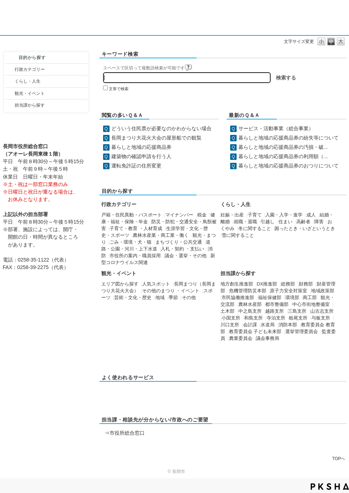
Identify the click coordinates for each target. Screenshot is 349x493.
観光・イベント (30, 93)
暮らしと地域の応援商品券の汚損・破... (283, 147)
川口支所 (229, 324)
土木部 (227, 311)
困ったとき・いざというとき (305, 228)
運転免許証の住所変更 (136, 166)
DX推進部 (267, 284)
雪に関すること (238, 235)
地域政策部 (322, 290)
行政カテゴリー (30, 69)
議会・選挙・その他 (186, 255)
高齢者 (303, 221)
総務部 (288, 284)
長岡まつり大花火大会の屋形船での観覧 (156, 138)
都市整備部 (277, 304)
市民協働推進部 (238, 297)
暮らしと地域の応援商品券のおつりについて (288, 166)
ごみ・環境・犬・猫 (130, 242)
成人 (311, 215)
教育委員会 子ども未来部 (255, 331)
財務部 (306, 284)
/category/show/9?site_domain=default (10, 105)
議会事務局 (267, 338)
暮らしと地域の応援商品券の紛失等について (288, 138)
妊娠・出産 (232, 215)
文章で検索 (119, 89)
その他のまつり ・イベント (170, 290)
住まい (285, 221)
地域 (160, 297)
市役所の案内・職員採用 (135, 255)
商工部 (310, 297)
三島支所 (297, 311)
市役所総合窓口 (127, 433)
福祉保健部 (269, 297)
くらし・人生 (27, 81)
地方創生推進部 (236, 284)
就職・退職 (245, 221)
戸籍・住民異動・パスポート (131, 215)
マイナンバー (179, 215)
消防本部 (287, 324)
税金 (202, 215)
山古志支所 (322, 311)
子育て (255, 215)
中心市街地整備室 (311, 304)
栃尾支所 (298, 318)
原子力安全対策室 (288, 290)
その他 (189, 297)
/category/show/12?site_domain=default (10, 81)
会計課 (250, 324)
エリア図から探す (120, 284)
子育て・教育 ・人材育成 (136, 228)
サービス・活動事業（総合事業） (276, 128)
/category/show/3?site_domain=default (10, 69)
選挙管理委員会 (301, 331)
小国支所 (231, 318)
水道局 (268, 324)
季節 (173, 297)
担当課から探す (30, 105)
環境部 (292, 297)
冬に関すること (254, 228)
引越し (268, 221)
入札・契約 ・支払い (182, 249)
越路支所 (274, 311)
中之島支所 (250, 311)
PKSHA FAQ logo (330, 486)
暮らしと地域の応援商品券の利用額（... (283, 156)
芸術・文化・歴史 (132, 297)
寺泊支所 (276, 318)
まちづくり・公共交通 (178, 242)
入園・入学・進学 (283, 215)
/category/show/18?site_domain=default (10, 93)
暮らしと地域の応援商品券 (141, 147)
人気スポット (156, 284)
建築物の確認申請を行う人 (141, 156)
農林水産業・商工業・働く (161, 235)
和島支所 (253, 318)
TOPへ (338, 458)
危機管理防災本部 (247, 290)
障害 (319, 221)
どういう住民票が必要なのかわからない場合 (161, 128)
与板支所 (320, 318)
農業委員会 (240, 338)
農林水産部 (250, 304)
